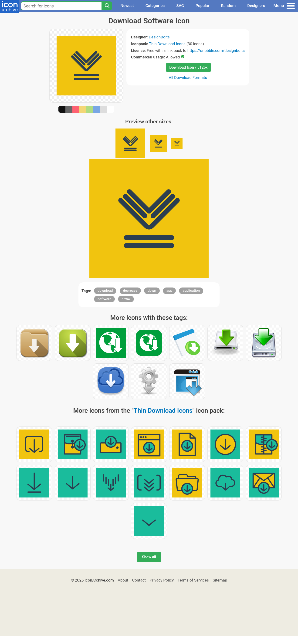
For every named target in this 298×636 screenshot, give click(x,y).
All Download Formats (188, 77)
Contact (139, 580)
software (104, 299)
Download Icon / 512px (188, 67)
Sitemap (220, 580)
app (169, 290)
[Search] (107, 5)
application (191, 290)
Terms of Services (193, 580)
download (105, 290)
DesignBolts (159, 37)
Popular (202, 5)
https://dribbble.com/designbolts (216, 50)
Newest (127, 5)
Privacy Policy (162, 580)
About (123, 580)
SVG (180, 5)
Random (228, 5)
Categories (155, 5)
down (152, 290)
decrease (130, 290)
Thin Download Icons (167, 43)
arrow (126, 299)
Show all (149, 557)
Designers (256, 5)
